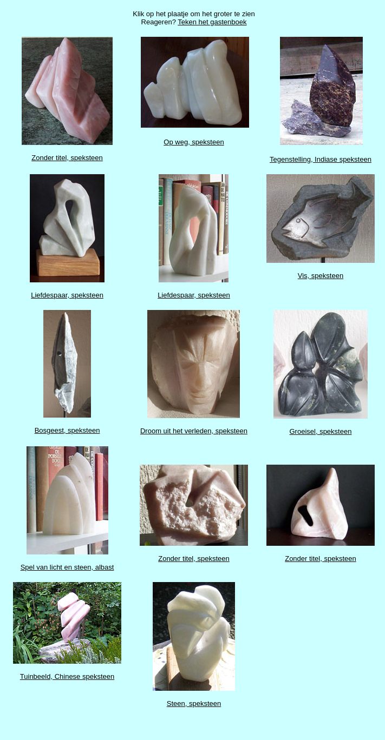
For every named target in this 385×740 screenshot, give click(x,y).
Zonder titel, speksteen (67, 158)
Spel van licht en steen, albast (67, 567)
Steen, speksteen (194, 703)
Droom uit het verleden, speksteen (193, 431)
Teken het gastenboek (212, 22)
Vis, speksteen (320, 276)
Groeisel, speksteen (321, 431)
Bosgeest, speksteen (67, 430)
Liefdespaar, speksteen (67, 295)
